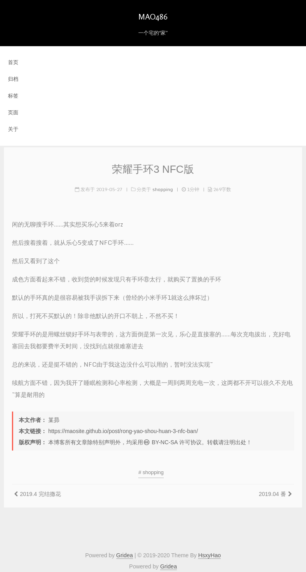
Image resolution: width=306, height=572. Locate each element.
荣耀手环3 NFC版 (153, 168)
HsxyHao (209, 555)
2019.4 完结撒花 (40, 493)
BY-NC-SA (160, 441)
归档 (13, 79)
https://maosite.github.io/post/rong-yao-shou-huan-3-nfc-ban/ (123, 430)
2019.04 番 (272, 493)
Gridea (124, 555)
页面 (13, 112)
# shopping (151, 471)
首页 (13, 62)
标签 (13, 96)
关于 (13, 129)
